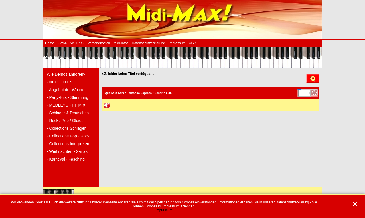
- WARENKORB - (71, 43)
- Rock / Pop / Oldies (65, 120)
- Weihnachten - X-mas (67, 151)
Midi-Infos (120, 43)
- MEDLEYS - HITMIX (66, 105)
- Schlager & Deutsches (68, 113)
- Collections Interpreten (68, 143)
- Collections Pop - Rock (68, 136)
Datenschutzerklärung (148, 43)
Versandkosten (99, 43)
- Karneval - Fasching (66, 159)
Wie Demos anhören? (66, 74)
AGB (192, 43)
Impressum (177, 43)
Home (49, 43)
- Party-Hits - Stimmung (67, 97)
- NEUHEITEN (59, 82)
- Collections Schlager (66, 128)
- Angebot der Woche (65, 89)
